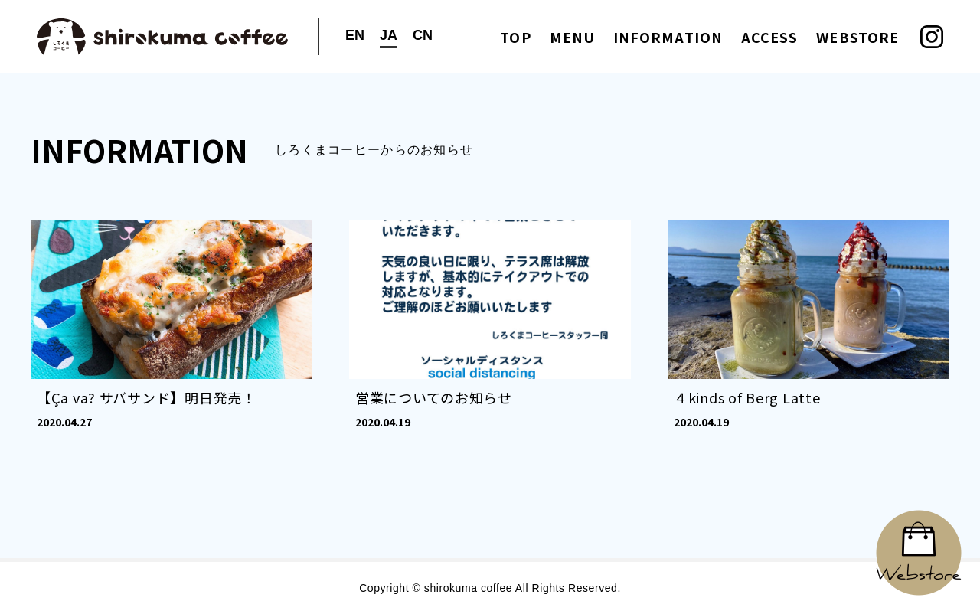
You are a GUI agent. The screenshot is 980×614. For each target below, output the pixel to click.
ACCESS (769, 37)
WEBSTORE (857, 37)
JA (388, 35)
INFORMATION (668, 37)
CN (423, 35)
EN (354, 35)
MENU (572, 37)
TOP (515, 37)
